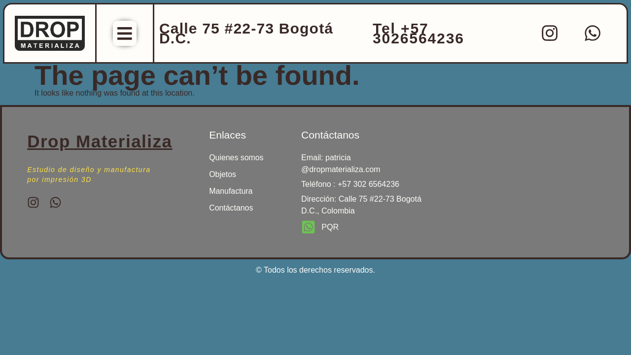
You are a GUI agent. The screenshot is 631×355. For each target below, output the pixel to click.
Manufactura (231, 192)
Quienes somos (236, 159)
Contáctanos (231, 209)
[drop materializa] (512, 173)
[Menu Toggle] (125, 34)
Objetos (222, 176)
